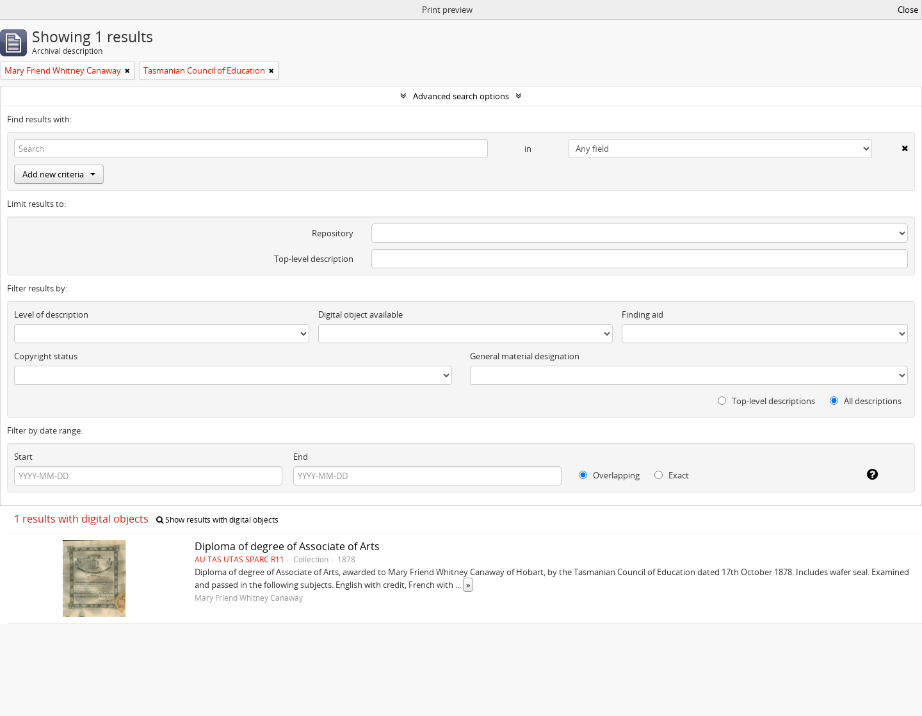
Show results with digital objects (217, 519)
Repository (332, 233)
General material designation (524, 356)
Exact (671, 475)
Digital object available (360, 314)
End (300, 456)
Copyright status (45, 356)
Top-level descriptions (766, 401)
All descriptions (866, 401)
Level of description (51, 314)
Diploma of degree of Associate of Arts (287, 546)
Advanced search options (461, 96)
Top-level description (313, 258)
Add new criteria (58, 174)
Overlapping (609, 475)
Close (908, 9)
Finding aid (642, 314)
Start (23, 456)
